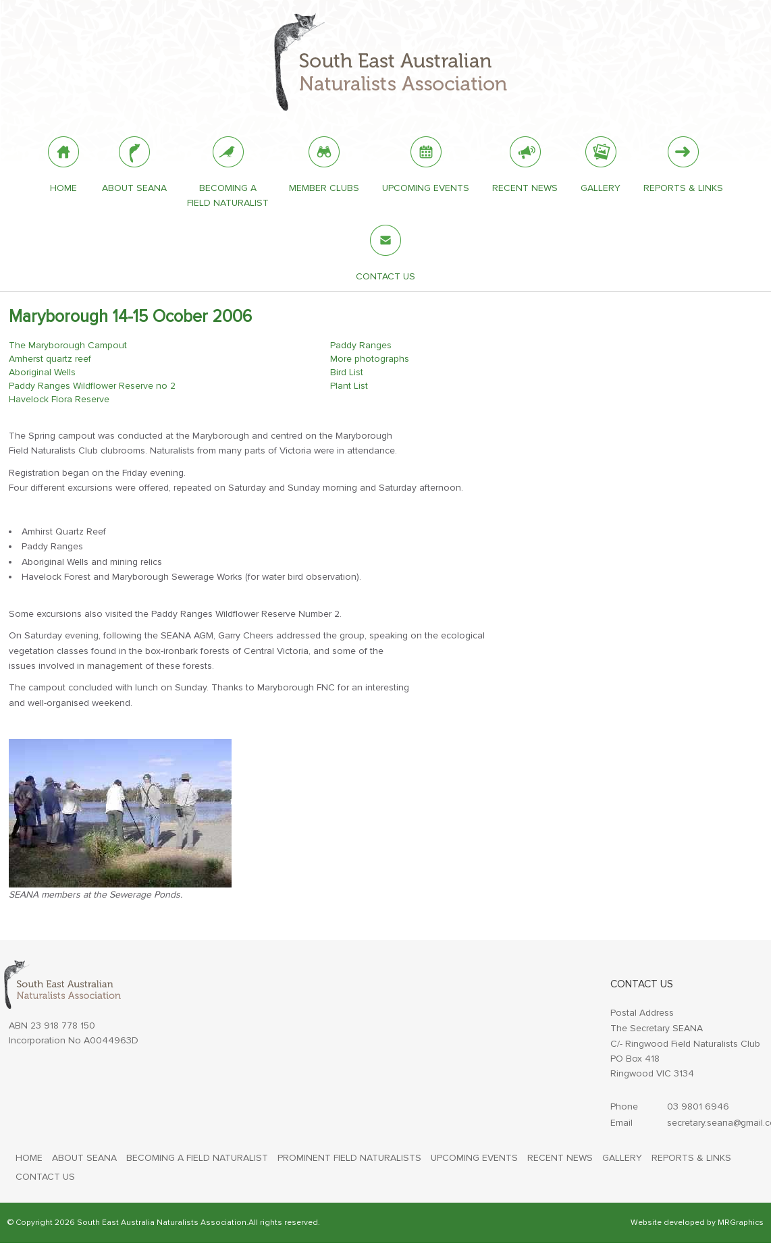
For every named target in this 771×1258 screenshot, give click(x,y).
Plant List (349, 385)
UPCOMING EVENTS (474, 1158)
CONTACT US (45, 1176)
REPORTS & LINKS (691, 1158)
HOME (29, 1158)
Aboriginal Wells (42, 372)
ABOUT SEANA (84, 1158)
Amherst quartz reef (50, 358)
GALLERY (622, 1158)
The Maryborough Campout (68, 345)
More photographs (369, 358)
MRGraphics (741, 1223)
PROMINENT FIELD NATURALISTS (349, 1158)
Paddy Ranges (361, 345)
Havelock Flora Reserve (59, 399)
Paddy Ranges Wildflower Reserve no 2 (92, 385)
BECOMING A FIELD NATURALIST (197, 1158)
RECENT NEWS (560, 1158)
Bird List (346, 372)
